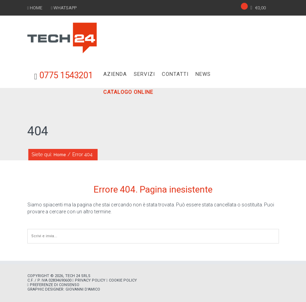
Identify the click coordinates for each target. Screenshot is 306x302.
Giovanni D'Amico (82, 289)
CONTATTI (175, 74)
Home (60, 154)
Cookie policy (123, 280)
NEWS (203, 74)
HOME (36, 7)
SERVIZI (144, 74)
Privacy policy (90, 280)
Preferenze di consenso (54, 285)
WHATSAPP (65, 7)
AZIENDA (115, 74)
